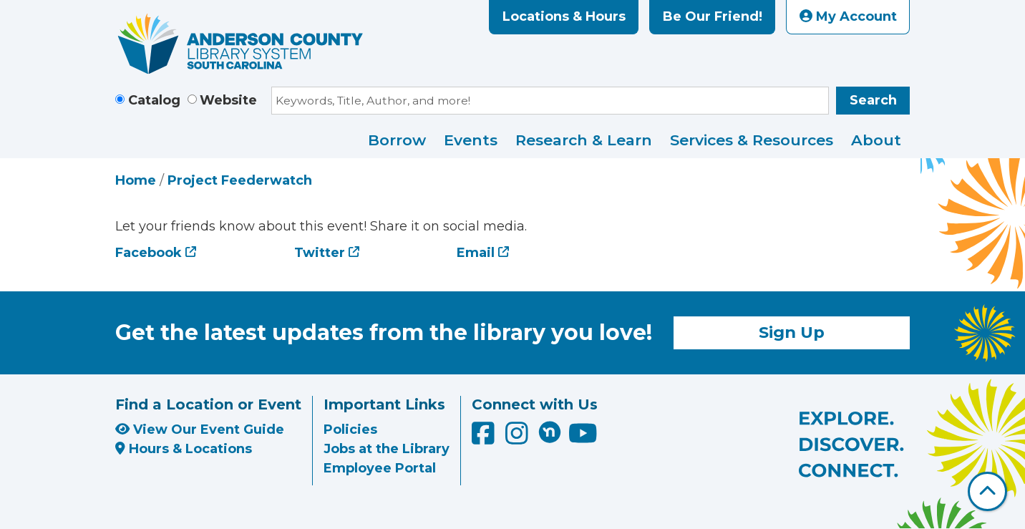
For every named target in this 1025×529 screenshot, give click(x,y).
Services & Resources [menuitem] (751, 140)
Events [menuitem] (470, 140)
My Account (848, 16)
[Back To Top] (987, 491)
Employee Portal (380, 468)
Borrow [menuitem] (397, 140)
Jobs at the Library (387, 449)
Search (873, 100)
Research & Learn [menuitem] (583, 140)
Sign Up (792, 332)
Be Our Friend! (712, 16)
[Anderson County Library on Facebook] (485, 439)
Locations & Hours (564, 16)
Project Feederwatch (239, 180)
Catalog (154, 100)
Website (228, 100)
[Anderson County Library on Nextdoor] (549, 431)
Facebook (148, 253)
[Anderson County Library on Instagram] (518, 439)
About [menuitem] (876, 140)
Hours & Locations (183, 449)
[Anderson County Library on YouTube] (583, 439)
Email (476, 253)
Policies (350, 429)
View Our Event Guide (199, 429)
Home (135, 180)
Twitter (319, 253)
